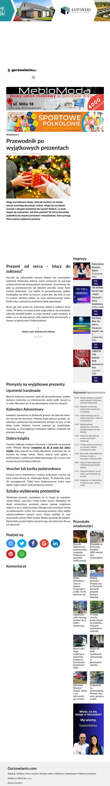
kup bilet (96, 282)
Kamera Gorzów (15, 783)
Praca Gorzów (32, 774)
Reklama (20, 774)
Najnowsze (79, 392)
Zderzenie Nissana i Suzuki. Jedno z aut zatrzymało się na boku (90, 473)
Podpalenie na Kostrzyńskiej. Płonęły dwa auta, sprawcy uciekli (91, 482)
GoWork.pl (59, 774)
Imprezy (80, 259)
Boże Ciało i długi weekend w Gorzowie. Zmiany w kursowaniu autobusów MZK (91, 456)
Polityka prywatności (87, 774)
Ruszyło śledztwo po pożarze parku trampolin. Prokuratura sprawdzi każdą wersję (91, 400)
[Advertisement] (55, 42)
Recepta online (46, 774)
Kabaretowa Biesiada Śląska (98, 267)
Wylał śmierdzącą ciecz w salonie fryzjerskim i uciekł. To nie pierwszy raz (91, 418)
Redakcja (11, 774)
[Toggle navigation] (33, 77)
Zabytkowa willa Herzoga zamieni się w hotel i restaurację (89, 438)
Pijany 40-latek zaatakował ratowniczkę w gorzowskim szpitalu (90, 465)
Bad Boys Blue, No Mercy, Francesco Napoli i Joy (97, 324)
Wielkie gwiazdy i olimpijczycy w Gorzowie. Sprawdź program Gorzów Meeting (90, 428)
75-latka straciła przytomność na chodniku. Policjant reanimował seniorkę (91, 447)
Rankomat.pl (71, 774)
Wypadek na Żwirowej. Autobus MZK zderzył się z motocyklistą (90, 409)
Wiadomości (12, 135)
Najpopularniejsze (95, 392)
